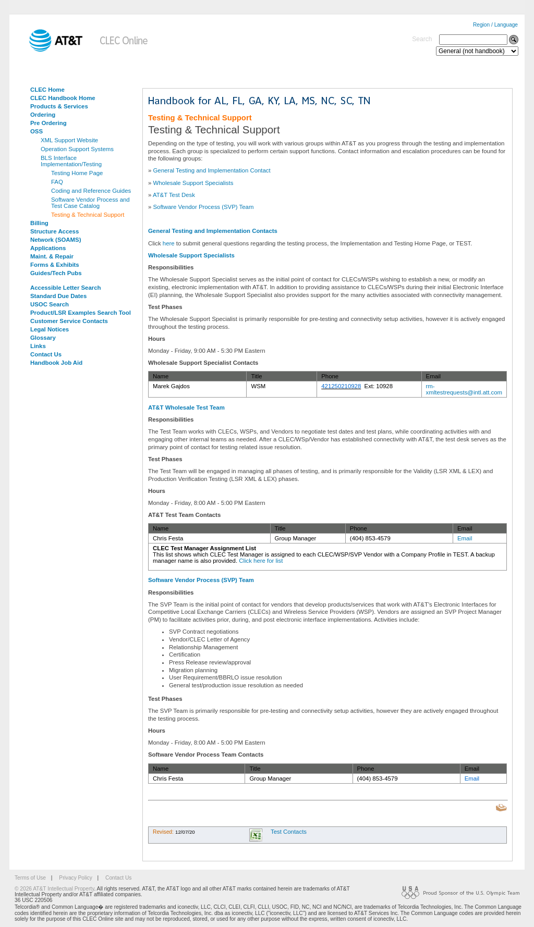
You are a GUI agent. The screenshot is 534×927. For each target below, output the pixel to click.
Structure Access (54, 231)
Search (422, 39)
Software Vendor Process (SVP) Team (203, 207)
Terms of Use (30, 878)
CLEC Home (47, 89)
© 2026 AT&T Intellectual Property (54, 889)
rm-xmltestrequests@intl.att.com (464, 389)
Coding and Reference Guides (91, 191)
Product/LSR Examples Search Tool (80, 313)
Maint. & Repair (52, 256)
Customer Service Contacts (69, 321)
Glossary (43, 338)
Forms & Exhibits (54, 265)
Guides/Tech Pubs (56, 273)
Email (464, 538)
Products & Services (59, 106)
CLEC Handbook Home (62, 98)
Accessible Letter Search (65, 288)
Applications (48, 248)
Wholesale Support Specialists (193, 183)
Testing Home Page (77, 173)
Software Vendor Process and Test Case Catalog (90, 202)
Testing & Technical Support (87, 215)
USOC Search (49, 304)
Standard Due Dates (58, 296)
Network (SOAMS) (55, 240)
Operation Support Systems (77, 149)
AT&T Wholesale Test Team (186, 407)
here (169, 243)
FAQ (57, 182)
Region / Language (495, 25)
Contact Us (46, 354)
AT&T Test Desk (174, 195)
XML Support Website (69, 140)
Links (38, 346)
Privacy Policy (75, 878)
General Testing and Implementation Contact (212, 170)
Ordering (42, 115)
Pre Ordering (48, 123)
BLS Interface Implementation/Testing (71, 161)
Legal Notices (49, 329)
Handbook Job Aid (56, 363)
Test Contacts (289, 832)
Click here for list (261, 561)
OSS (36, 131)
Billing (39, 223)
